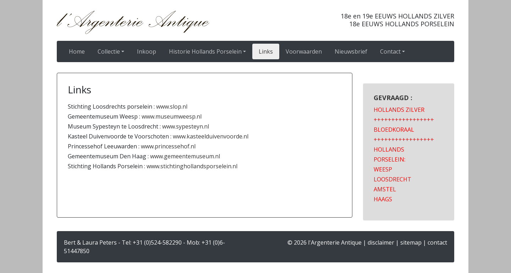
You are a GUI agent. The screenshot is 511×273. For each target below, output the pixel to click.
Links (266, 51)
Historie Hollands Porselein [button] (205, 51)
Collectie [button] (109, 51)
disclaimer (381, 242)
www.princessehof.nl (168, 146)
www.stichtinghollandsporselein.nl (191, 166)
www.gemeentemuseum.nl (185, 156)
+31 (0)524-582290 (157, 242)
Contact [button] (390, 51)
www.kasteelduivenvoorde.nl (210, 136)
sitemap (411, 242)
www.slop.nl (171, 106)
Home (77, 51)
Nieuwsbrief (351, 51)
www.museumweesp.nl (172, 116)
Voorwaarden (304, 51)
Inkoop (146, 51)
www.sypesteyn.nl (185, 126)
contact (437, 242)
